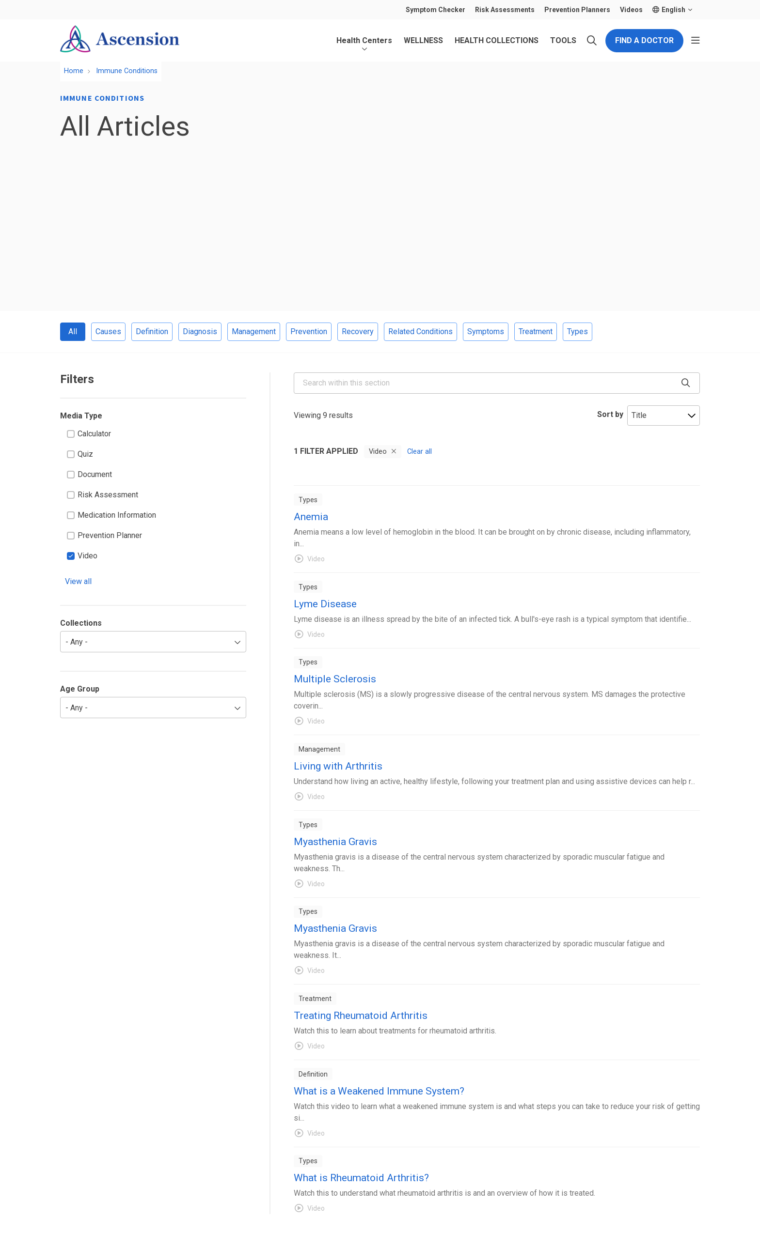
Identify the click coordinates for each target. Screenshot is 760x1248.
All (72, 331)
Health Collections (496, 35)
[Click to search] (592, 40)
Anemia (311, 517)
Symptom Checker (435, 10)
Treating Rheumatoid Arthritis (361, 1015)
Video (82, 555)
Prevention (308, 331)
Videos (631, 10)
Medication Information (111, 515)
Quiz (80, 454)
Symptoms (485, 331)
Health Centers (364, 35)
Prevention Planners (577, 10)
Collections (81, 623)
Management (254, 331)
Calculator (89, 433)
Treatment (536, 331)
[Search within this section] (497, 383)
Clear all (419, 451)
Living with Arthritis (338, 766)
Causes (108, 331)
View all (78, 581)
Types (577, 331)
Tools (563, 35)
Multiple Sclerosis (335, 679)
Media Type (81, 415)
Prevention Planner (104, 535)
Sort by (610, 414)
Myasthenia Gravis (335, 841)
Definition (152, 331)
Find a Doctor (644, 40)
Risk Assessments (505, 10)
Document (89, 474)
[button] (695, 41)
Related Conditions (420, 331)
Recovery (358, 331)
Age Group (79, 688)
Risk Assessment (102, 494)
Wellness (423, 35)
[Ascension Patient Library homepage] (119, 40)
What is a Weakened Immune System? (379, 1091)
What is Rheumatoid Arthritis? (361, 1178)
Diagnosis (200, 331)
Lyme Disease (325, 604)
